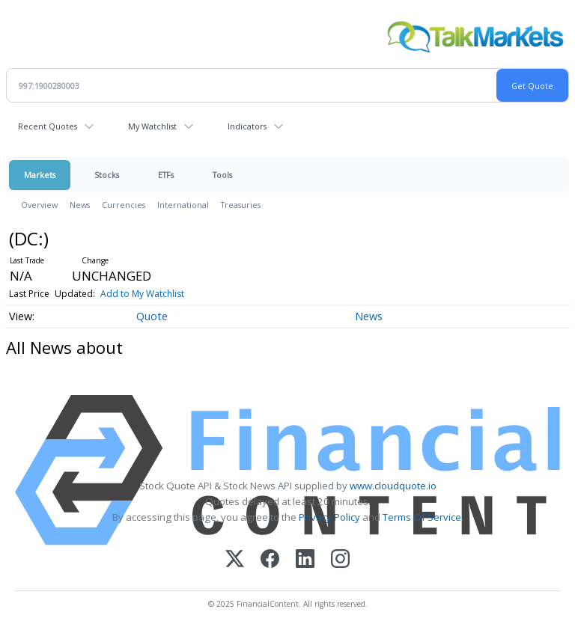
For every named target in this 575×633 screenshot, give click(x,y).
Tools (222, 174)
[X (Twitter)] (234, 560)
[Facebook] (270, 560)
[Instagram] (340, 560)
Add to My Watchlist (142, 293)
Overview (39, 204)
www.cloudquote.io (393, 485)
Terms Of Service (422, 517)
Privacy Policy (329, 517)
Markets (39, 174)
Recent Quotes (47, 126)
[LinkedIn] (305, 560)
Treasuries (241, 204)
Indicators (247, 126)
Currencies (123, 204)
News (80, 204)
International (183, 204)
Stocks (106, 174)
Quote (152, 316)
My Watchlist (152, 126)
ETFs (166, 174)
